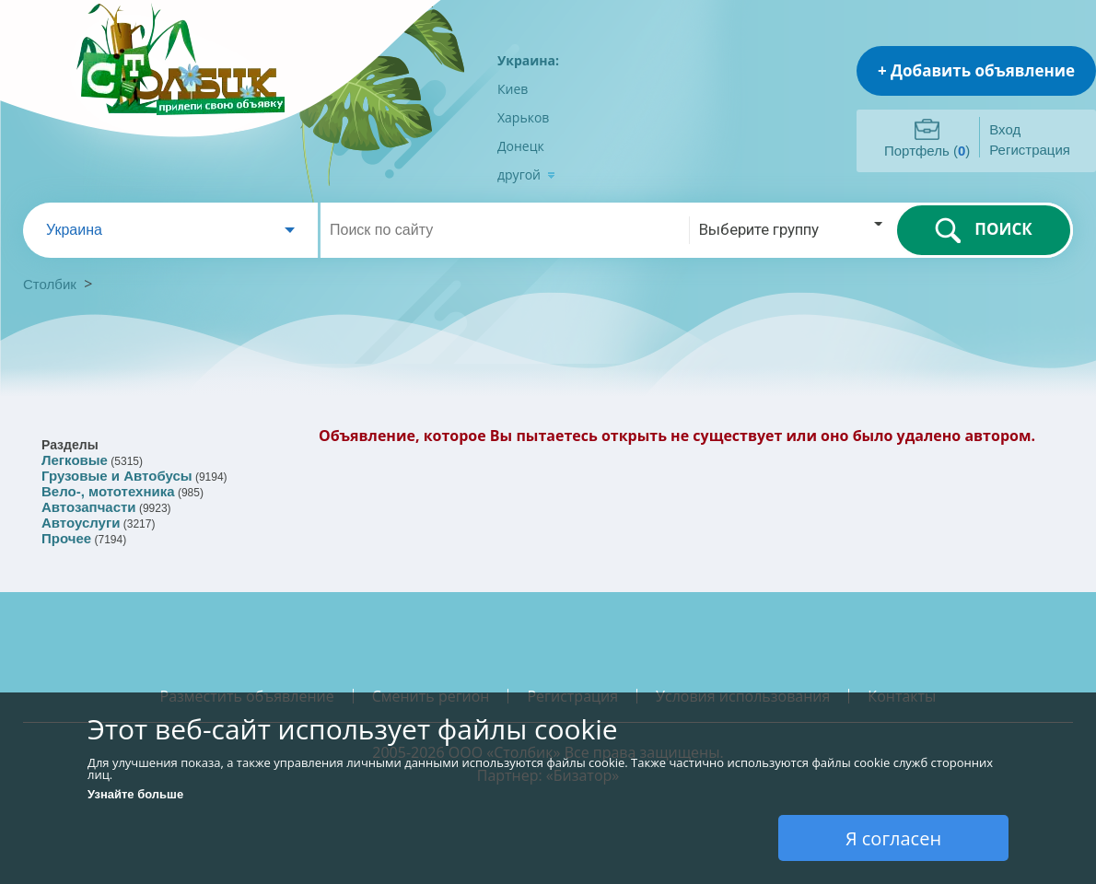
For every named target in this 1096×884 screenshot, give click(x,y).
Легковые (74, 460)
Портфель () (927, 150)
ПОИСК (983, 230)
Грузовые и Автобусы (116, 475)
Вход (1004, 129)
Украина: (528, 60)
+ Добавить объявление (976, 70)
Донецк (520, 146)
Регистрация (1029, 149)
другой (526, 174)
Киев (512, 89)
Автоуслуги (80, 522)
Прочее (66, 538)
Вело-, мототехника (108, 491)
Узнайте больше (135, 794)
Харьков (523, 117)
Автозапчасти (88, 507)
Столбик (49, 284)
